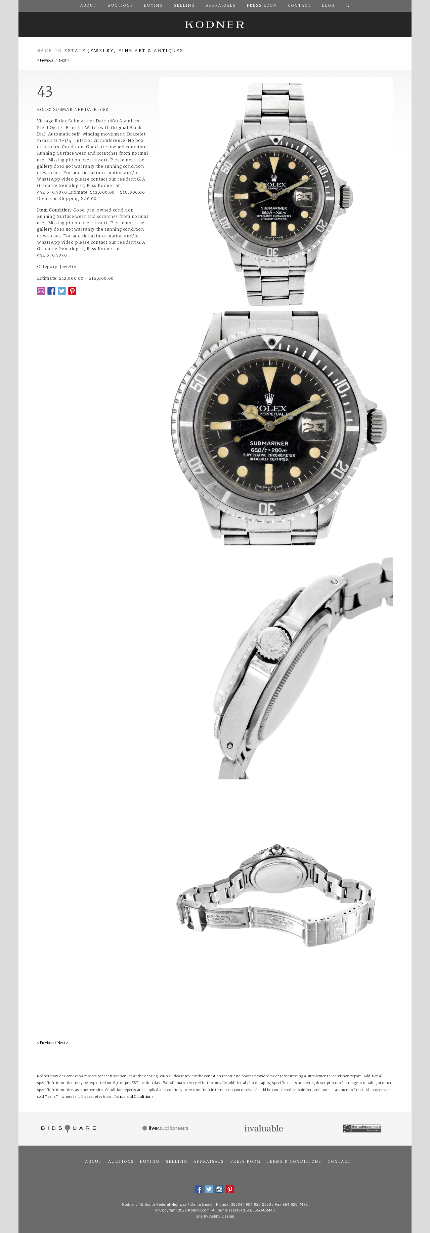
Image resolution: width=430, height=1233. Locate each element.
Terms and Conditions (134, 1097)
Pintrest (72, 291)
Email (41, 291)
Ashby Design (221, 1216)
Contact (339, 1162)
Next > (64, 61)
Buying (150, 1162)
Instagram (219, 1189)
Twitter (62, 291)
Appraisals (209, 1162)
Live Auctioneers (166, 1129)
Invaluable (264, 1129)
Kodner (215, 24)
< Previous (45, 61)
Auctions (121, 1162)
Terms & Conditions (294, 1162)
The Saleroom (362, 1129)
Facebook (51, 291)
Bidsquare (68, 1129)
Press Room (245, 1162)
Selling (176, 1162)
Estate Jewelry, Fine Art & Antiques (124, 50)
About (93, 1162)
